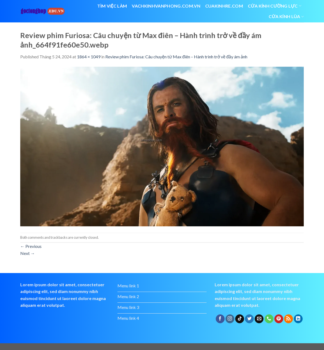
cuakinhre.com (224, 5)
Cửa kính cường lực (274, 6)
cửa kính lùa (286, 16)
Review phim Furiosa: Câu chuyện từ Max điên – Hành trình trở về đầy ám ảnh (176, 56)
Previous (31, 246)
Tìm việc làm (112, 5)
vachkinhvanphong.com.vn (166, 5)
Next (27, 253)
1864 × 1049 (88, 56)
